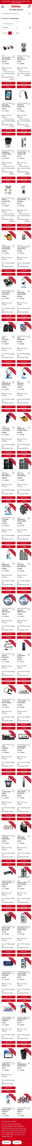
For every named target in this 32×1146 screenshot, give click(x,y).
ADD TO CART (9, 83)
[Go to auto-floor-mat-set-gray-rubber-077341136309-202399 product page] (23, 571)
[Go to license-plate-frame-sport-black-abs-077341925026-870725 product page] (23, 980)
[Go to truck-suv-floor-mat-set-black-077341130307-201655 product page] (8, 344)
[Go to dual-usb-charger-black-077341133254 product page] (8, 65)
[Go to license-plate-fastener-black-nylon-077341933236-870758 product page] (23, 207)
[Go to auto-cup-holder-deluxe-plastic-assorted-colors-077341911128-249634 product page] (23, 1116)
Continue (6, 1142)
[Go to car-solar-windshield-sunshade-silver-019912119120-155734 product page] (8, 844)
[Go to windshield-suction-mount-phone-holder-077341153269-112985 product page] (8, 571)
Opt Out (17, 1142)
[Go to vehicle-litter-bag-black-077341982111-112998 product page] (8, 934)
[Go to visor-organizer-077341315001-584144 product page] (8, 753)
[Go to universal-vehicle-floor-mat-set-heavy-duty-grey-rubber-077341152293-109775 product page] (23, 253)
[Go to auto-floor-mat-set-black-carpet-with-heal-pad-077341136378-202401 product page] (8, 480)
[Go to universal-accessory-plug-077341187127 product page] (23, 112)
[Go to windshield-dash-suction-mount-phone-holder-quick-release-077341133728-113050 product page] (8, 390)
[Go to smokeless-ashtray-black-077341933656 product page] (8, 160)
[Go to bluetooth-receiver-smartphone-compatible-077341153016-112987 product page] (23, 390)
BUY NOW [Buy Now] (8, 86)
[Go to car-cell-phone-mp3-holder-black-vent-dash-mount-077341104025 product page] (23, 65)
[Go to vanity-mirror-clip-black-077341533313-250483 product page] (8, 1070)
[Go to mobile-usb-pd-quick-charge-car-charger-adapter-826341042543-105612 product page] (8, 253)
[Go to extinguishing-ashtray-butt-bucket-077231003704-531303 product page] (23, 1070)
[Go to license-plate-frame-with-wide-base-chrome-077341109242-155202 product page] (23, 707)
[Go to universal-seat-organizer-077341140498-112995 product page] (8, 889)
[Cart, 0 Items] (28, 7)
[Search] (29, 13)
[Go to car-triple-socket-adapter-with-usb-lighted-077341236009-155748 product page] (8, 526)
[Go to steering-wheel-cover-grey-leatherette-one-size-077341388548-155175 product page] (23, 617)
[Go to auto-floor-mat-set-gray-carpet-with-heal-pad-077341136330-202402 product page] (23, 480)
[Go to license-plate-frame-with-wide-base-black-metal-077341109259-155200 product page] (23, 753)
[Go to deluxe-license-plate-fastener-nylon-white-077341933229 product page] (8, 207)
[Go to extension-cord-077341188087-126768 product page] (8, 662)
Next (17, 33)
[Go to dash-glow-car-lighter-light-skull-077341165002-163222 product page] (23, 934)
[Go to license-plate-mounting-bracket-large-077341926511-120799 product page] (8, 980)
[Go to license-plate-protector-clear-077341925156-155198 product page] (8, 1025)
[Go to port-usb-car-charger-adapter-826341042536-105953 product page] (8, 435)
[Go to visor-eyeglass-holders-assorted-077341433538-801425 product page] (23, 1025)
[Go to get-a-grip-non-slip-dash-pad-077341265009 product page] (8, 112)
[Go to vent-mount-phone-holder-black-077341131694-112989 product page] (23, 526)
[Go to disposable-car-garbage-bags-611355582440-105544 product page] (23, 844)
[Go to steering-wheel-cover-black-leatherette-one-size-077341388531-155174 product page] (8, 617)
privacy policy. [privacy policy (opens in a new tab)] (10, 1132)
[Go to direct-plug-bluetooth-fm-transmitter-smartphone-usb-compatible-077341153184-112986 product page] (23, 299)
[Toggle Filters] (30, 28)
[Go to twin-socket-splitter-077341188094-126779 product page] (8, 707)
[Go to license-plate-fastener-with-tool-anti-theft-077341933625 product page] (23, 160)
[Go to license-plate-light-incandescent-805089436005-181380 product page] (8, 798)
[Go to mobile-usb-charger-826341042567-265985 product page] (23, 435)
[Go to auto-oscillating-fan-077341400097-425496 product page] (23, 344)
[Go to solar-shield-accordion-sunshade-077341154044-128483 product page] (23, 798)
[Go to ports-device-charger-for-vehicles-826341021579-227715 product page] (23, 662)
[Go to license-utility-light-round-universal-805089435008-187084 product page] (23, 889)
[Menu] (3, 7)
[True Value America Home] (16, 6)
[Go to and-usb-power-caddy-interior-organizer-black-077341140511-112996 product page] (8, 299)
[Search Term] (16, 13)
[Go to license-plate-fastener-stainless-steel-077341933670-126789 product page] (8, 1116)
